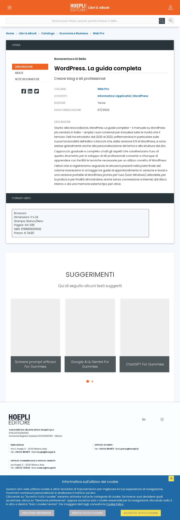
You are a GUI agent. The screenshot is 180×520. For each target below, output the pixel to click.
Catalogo (48, 33)
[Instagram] (162, 419)
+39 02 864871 (22, 451)
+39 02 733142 (22, 467)
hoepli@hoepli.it (46, 451)
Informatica (106, 96)
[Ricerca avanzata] (171, 21)
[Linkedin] (30, 91)
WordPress (140, 96)
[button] (87, 381)
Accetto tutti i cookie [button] (141, 513)
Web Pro (98, 33)
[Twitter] (36, 91)
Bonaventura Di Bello (70, 59)
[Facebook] (23, 91)
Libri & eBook (28, 33)
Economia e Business (73, 33)
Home (10, 33)
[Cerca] (162, 21)
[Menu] (9, 7)
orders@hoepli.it (46, 467)
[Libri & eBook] (90, 7)
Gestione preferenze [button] (36, 513)
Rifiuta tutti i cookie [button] (87, 513)
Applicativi (123, 96)
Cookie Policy (115, 504)
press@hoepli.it (130, 448)
